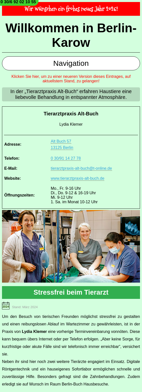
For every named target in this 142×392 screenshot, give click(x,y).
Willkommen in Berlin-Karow (71, 35)
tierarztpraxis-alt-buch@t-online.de (81, 168)
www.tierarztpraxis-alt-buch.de (77, 178)
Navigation (71, 63)
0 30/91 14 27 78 (66, 158)
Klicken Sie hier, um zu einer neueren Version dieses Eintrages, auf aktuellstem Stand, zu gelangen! (71, 78)
